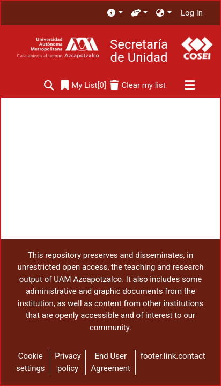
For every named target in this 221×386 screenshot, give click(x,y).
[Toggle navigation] (189, 85)
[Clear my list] (137, 85)
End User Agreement (110, 362)
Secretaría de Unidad (139, 51)
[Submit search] (49, 85)
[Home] (57, 48)
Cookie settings (30, 362)
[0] (83, 85)
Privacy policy (67, 362)
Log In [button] (192, 13)
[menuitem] (114, 13)
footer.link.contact (173, 356)
